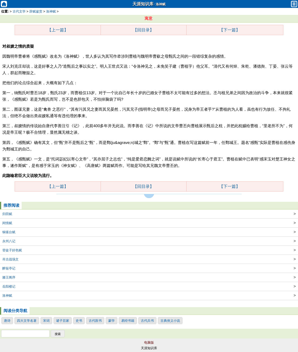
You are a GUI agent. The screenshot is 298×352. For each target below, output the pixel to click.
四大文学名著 (27, 320)
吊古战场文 (149, 259)
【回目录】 (143, 30)
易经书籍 (127, 320)
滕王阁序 (149, 277)
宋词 (46, 320)
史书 (79, 320)
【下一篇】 (229, 30)
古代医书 (95, 320)
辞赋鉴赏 (35, 11)
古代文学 (19, 11)
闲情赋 (149, 223)
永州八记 (149, 241)
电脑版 (149, 342)
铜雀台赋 (149, 232)
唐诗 (7, 320)
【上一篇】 (57, 30)
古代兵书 (147, 320)
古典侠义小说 (170, 320)
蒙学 (111, 320)
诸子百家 (62, 320)
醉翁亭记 (149, 268)
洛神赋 (161, 4)
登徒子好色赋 (149, 250)
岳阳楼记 (149, 286)
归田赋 (149, 213)
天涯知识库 (142, 4)
